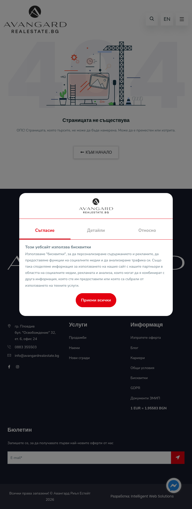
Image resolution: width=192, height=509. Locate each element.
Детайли (96, 230)
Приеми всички (96, 300)
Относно (147, 230)
